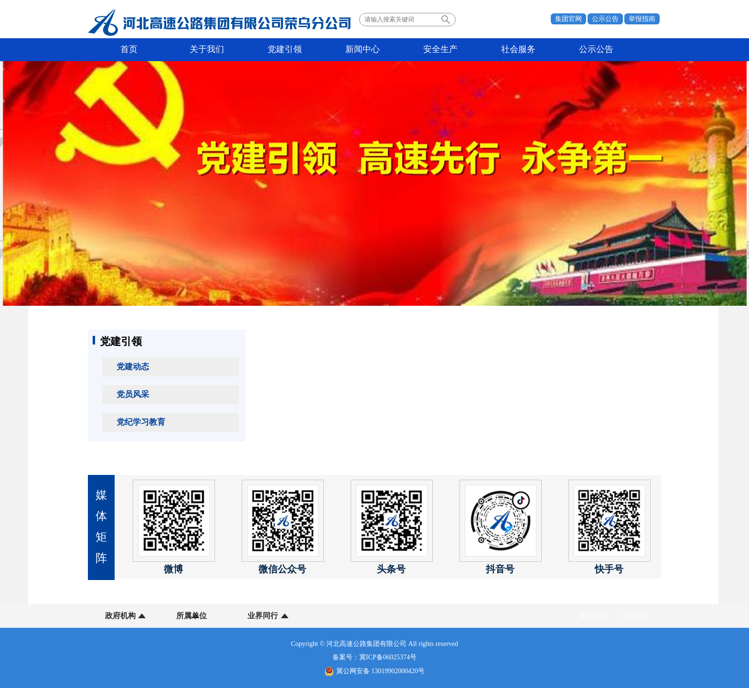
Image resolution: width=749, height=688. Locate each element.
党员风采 (133, 394)
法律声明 (634, 615)
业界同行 (240, 616)
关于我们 (192, 49)
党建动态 (133, 366)
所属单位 (180, 616)
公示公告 (605, 18)
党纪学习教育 (141, 422)
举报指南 (642, 18)
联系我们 (593, 615)
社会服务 (465, 49)
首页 (124, 49)
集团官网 (568, 18)
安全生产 (397, 49)
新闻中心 (329, 49)
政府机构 (120, 616)
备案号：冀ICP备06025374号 (374, 657)
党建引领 (261, 49)
